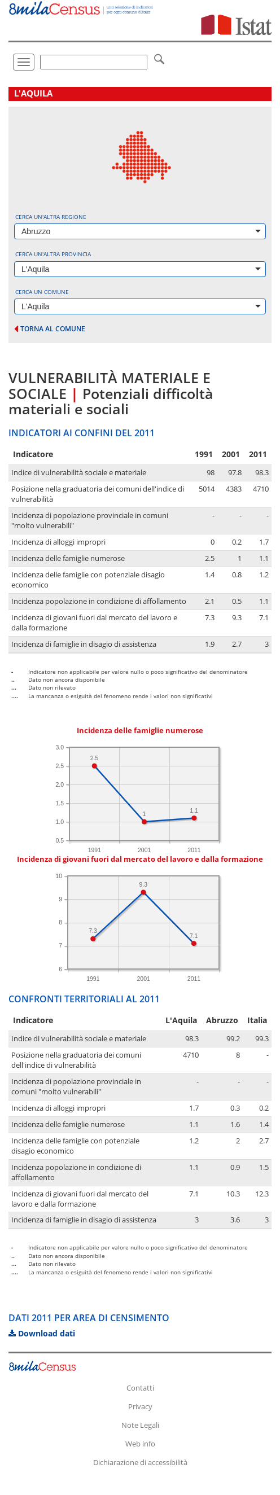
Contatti (140, 1388)
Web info (140, 1444)
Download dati (41, 1333)
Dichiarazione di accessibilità (140, 1462)
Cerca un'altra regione (50, 217)
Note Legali (140, 1425)
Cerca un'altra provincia (53, 254)
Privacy (140, 1406)
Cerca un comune (42, 292)
